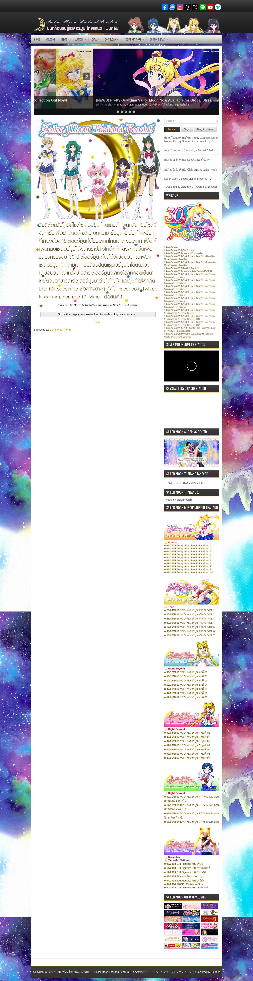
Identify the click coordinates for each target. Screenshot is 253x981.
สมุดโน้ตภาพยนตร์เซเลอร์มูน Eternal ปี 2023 (189, 150)
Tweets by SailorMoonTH (178, 499)
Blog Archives (205, 129)
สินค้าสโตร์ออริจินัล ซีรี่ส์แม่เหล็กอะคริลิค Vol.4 (190, 169)
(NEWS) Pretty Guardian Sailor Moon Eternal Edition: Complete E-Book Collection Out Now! (115, 100)
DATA (97, 38)
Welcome (50, 39)
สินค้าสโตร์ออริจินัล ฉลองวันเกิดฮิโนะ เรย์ (187, 159)
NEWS (66, 38)
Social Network (135, 38)
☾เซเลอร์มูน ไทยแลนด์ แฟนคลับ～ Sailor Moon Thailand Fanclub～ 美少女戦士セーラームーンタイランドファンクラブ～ (124, 971)
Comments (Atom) (60, 329)
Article (82, 38)
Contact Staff (160, 38)
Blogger (212, 186)
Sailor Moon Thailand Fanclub (185, 483)
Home (37, 39)
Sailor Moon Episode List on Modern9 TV (188, 178)
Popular (172, 129)
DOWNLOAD (113, 38)
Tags (186, 129)
